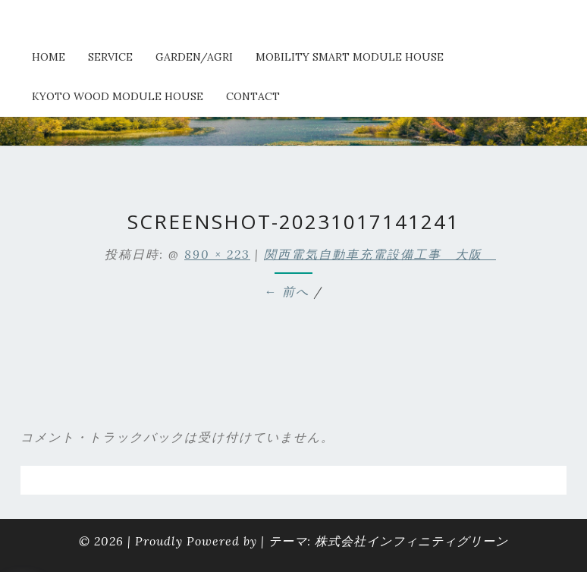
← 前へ (286, 291)
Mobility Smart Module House (350, 57)
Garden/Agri (194, 57)
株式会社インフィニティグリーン (411, 540)
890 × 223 (217, 254)
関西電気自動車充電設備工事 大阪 (380, 254)
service (110, 57)
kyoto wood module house (117, 96)
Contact (253, 96)
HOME (48, 57)
